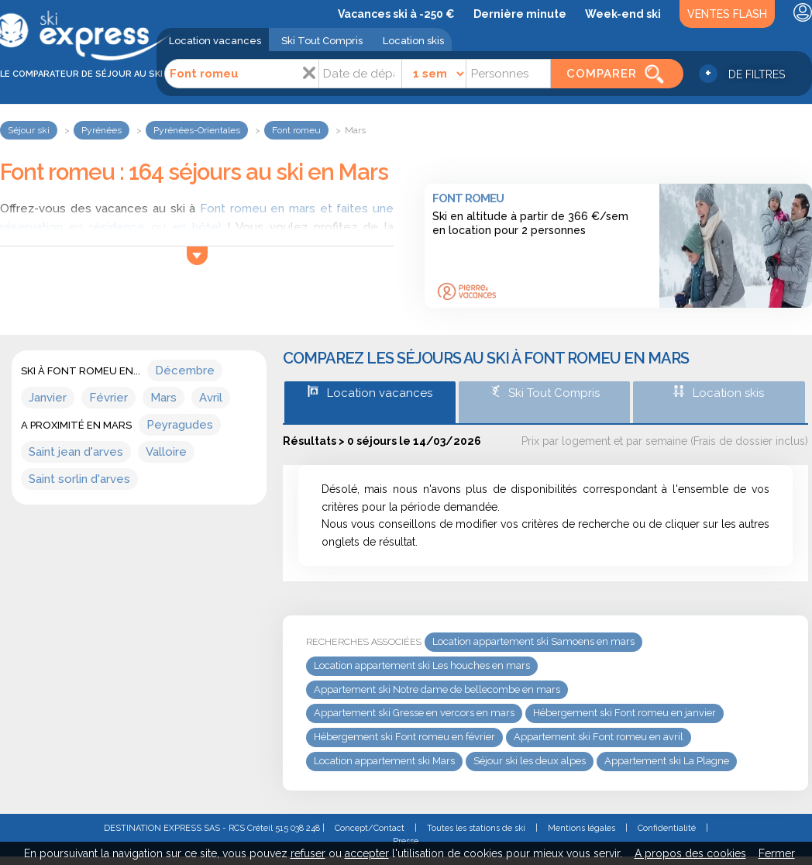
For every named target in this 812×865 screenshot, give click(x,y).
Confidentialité (667, 828)
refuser (308, 853)
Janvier (48, 398)
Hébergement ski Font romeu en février (404, 737)
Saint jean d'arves (76, 452)
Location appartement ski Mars (384, 761)
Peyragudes (179, 425)
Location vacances (215, 41)
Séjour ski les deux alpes (529, 761)
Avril (210, 398)
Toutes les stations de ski (476, 828)
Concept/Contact (369, 828)
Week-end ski (623, 14)
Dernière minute (519, 14)
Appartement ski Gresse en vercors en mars (414, 713)
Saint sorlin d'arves (79, 479)
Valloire (166, 452)
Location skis (413, 41)
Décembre (185, 370)
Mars (163, 398)
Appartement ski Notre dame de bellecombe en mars (437, 689)
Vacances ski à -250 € (396, 14)
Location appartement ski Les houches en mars (422, 665)
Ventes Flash (727, 14)
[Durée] (434, 73)
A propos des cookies (690, 853)
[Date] (360, 73)
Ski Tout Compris (322, 41)
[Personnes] (508, 73)
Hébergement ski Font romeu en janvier (624, 713)
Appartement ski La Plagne (666, 761)
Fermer (777, 853)
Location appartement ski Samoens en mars (533, 641)
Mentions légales (581, 828)
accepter (367, 853)
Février (108, 398)
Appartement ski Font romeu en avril (598, 737)
